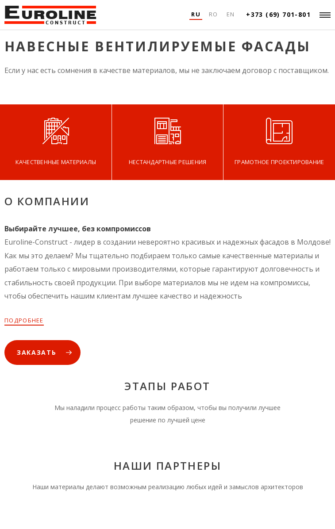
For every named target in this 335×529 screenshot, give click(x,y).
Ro (213, 14)
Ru (195, 14)
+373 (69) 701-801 (278, 14)
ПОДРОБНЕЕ (24, 320)
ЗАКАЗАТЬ (36, 352)
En (231, 14)
